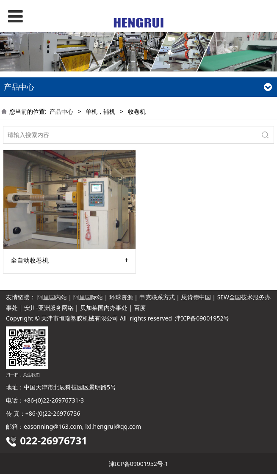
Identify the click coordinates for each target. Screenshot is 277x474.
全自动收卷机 (30, 260)
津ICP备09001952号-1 (139, 464)
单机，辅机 (100, 111)
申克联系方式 (157, 297)
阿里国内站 (52, 297)
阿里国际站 (88, 297)
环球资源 (121, 297)
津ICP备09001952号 (202, 318)
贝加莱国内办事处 (103, 308)
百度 (140, 308)
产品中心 (61, 111)
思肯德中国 (196, 297)
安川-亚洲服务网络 (49, 308)
